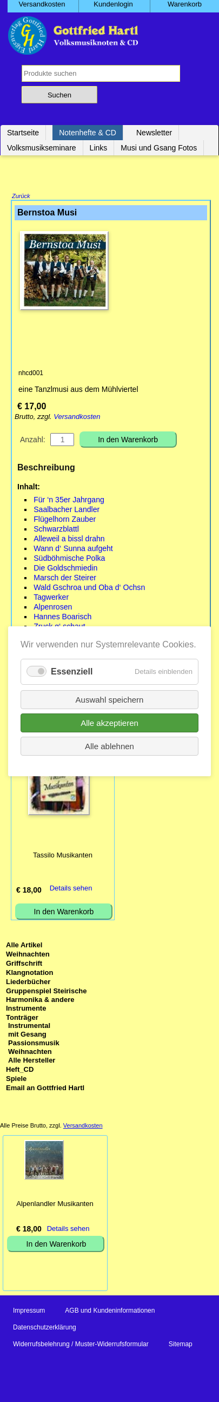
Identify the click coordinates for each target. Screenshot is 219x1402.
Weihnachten (28, 955)
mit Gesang (27, 1035)
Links (99, 147)
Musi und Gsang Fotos (159, 147)
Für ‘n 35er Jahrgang (69, 500)
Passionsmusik (33, 1044)
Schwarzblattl (56, 530)
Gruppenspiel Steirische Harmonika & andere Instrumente (46, 1000)
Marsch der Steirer (65, 578)
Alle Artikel (24, 946)
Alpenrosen (53, 608)
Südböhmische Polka (69, 559)
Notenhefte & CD (87, 132)
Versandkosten (77, 418)
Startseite (23, 132)
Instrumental (29, 1027)
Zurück (21, 197)
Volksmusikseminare (41, 147)
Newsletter (154, 132)
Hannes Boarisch (62, 617)
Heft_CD (20, 1070)
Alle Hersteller (31, 1061)
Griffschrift (24, 964)
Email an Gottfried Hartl (45, 1089)
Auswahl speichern (110, 699)
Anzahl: (32, 440)
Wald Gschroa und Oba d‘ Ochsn (89, 588)
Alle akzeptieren (109, 722)
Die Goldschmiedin (65, 569)
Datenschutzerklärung (44, 1328)
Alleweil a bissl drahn (69, 539)
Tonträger (22, 1018)
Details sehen (71, 889)
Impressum (29, 1311)
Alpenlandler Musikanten (54, 1205)
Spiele (16, 1080)
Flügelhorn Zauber (65, 520)
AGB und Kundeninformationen (110, 1311)
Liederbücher (28, 983)
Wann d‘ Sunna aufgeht (73, 549)
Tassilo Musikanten (62, 856)
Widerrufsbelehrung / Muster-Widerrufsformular (81, 1345)
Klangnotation (29, 973)
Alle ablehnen (109, 745)
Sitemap (181, 1345)
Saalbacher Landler (66, 510)
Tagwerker (51, 598)
